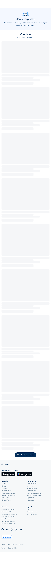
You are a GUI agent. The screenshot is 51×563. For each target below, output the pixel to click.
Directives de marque (8, 493)
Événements (30, 500)
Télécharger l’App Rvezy (34, 495)
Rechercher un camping (34, 493)
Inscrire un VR (31, 486)
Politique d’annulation (8, 521)
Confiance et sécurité (8, 516)
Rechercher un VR (32, 483)
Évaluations (5, 498)
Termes (4, 548)
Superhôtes (30, 498)
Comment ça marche (8, 509)
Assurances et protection (9, 514)
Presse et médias (7, 490)
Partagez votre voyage (9, 523)
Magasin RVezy (6, 500)
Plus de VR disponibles (25, 455)
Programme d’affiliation (9, 495)
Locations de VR (32, 488)
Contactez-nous (32, 512)
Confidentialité (12, 548)
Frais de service (6, 519)
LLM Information (32, 514)
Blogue (4, 486)
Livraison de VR (6, 512)
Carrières (4, 488)
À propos (4, 483)
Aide (28, 509)
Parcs (28, 502)
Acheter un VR (31, 490)
